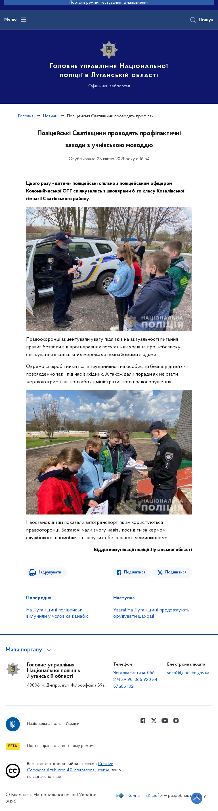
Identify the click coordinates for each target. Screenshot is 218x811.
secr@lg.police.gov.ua (188, 673)
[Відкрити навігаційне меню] (23, 19)
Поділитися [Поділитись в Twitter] (175, 572)
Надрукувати (49, 572)
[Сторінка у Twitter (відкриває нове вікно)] (153, 720)
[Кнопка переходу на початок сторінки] (196, 798)
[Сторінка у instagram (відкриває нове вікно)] (176, 720)
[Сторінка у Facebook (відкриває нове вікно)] (142, 720)
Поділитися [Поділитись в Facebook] (134, 572)
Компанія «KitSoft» (145, 795)
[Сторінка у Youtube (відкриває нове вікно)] (165, 720)
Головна (25, 116)
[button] (29, 650)
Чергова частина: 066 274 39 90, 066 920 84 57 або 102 (135, 680)
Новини (50, 116)
